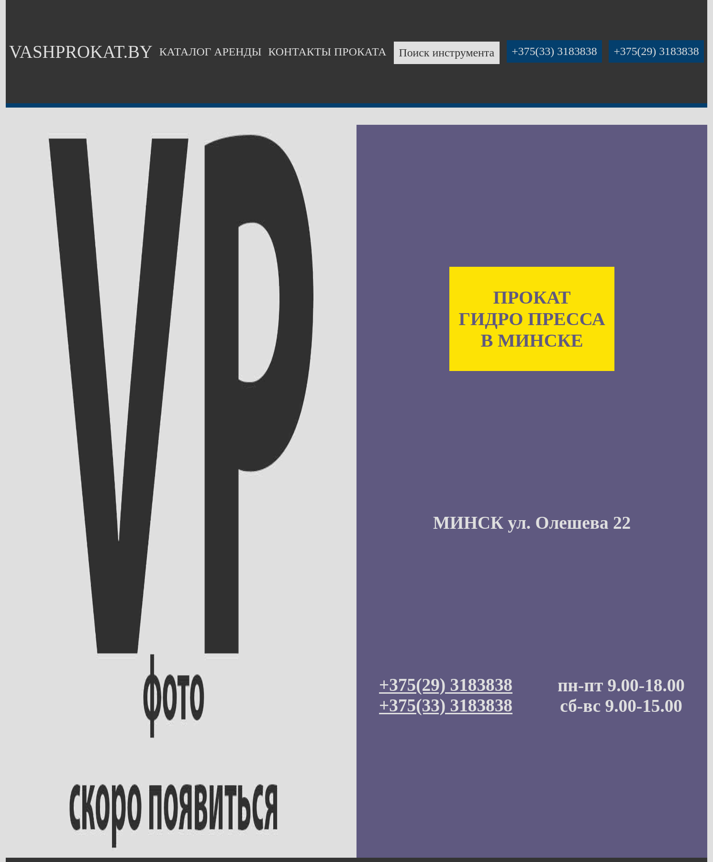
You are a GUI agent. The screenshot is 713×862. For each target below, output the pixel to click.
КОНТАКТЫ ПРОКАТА (327, 51)
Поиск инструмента (446, 53)
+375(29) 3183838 (656, 51)
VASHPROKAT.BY (81, 52)
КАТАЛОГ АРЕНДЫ (210, 51)
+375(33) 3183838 (554, 51)
